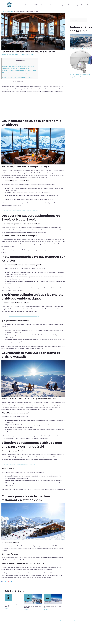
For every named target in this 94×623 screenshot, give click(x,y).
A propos (63, 620)
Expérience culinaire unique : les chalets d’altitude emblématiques (19, 70)
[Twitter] (5, 581)
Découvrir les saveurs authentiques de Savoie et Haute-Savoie (18, 66)
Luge (77, 5)
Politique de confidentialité (85, 620)
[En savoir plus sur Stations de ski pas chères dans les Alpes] (33, 599)
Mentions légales (74, 620)
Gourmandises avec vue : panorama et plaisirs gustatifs (16, 73)
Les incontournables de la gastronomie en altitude (15, 64)
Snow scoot (28, 5)
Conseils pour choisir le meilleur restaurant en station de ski (17, 77)
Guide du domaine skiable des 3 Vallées (80, 49)
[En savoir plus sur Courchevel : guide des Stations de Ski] (53, 599)
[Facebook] (2, 581)
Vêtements (71, 5)
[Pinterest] (8, 581)
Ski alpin (36, 5)
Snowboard (44, 5)
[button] (87, 5)
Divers (82, 5)
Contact (68, 620)
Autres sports (61, 5)
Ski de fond (52, 5)
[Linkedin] (11, 581)
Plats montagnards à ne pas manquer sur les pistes (15, 68)
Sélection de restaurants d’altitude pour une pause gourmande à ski (19, 75)
